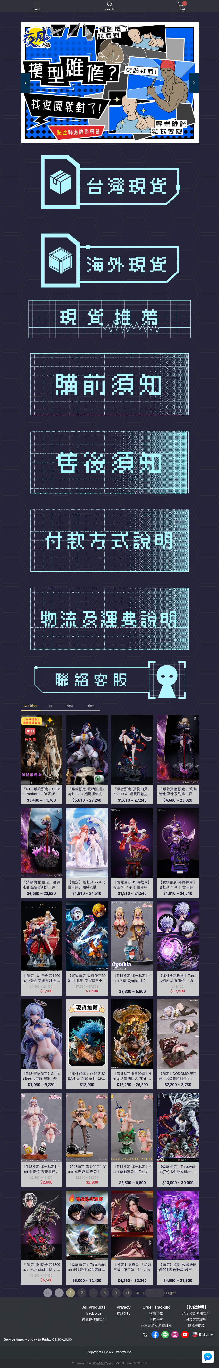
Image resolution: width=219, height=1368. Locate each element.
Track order (94, 1313)
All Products (94, 1307)
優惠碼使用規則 (94, 1319)
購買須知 (156, 1313)
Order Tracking (156, 1307)
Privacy (124, 1307)
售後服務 (156, 1319)
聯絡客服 (123, 1313)
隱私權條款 (196, 1325)
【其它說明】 (196, 1307)
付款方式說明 (196, 1319)
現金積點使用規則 (196, 1313)
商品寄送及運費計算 (156, 1325)
